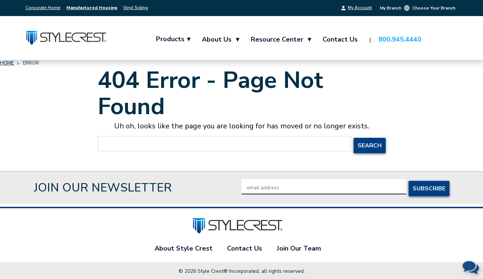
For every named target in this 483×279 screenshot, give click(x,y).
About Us (221, 39)
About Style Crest (184, 246)
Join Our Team (299, 246)
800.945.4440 (400, 39)
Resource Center (282, 39)
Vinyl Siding (135, 8)
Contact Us (340, 39)
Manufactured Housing (91, 8)
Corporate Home (43, 8)
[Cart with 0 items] (448, 39)
